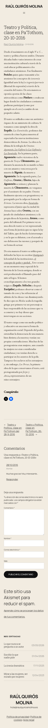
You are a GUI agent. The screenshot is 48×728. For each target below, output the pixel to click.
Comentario (9, 508)
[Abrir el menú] (24, 12)
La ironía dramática (14, 665)
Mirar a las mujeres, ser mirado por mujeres (16, 675)
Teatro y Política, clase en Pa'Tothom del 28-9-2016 (13, 429)
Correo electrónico (12, 549)
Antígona (38, 255)
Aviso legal (28, 719)
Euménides (33, 203)
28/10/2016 (12, 464)
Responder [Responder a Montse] (12, 479)
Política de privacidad (18, 716)
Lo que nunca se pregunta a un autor (14, 645)
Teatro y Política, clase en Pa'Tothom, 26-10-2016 (34, 429)
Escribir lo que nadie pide (11, 656)
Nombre (7, 538)
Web (5, 561)
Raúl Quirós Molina (24, 6)
